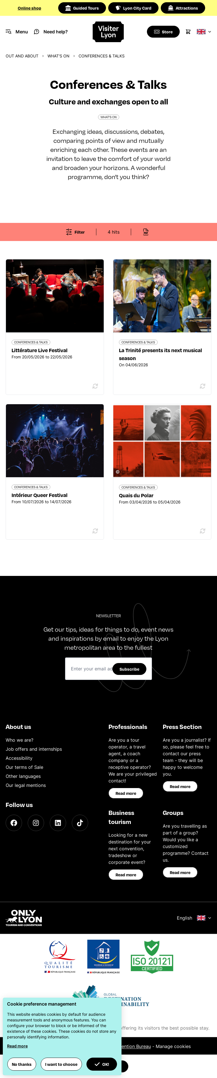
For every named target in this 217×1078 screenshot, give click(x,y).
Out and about (22, 55)
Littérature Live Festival (40, 350)
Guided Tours (82, 8)
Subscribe (129, 669)
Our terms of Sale (24, 767)
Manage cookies (173, 1046)
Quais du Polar (136, 495)
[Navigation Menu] (17, 31)
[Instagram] (36, 823)
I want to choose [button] (61, 1064)
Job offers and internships (34, 749)
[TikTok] (80, 823)
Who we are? (19, 740)
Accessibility (19, 758)
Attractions (183, 8)
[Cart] (188, 32)
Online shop (29, 8)
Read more (126, 793)
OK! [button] (101, 1064)
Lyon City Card (133, 8)
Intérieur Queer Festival (40, 494)
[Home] (108, 31)
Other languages (23, 776)
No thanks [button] (22, 1064)
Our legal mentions (26, 785)
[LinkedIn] (58, 823)
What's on (58, 55)
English (194, 918)
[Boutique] (163, 32)
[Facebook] (14, 823)
